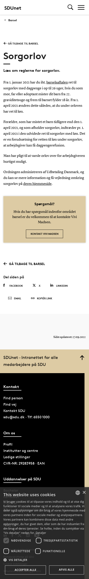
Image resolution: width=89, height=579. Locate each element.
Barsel (12, 20)
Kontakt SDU (14, 411)
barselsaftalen (57, 82)
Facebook (13, 285)
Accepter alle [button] (25, 570)
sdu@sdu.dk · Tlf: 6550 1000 (26, 417)
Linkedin (59, 285)
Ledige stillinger (16, 457)
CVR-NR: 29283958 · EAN (24, 463)
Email (14, 298)
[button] (44, 560)
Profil (7, 444)
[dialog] (44, 533)
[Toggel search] (70, 7)
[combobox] (77, 493)
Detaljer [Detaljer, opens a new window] (41, 533)
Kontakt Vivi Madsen (45, 233)
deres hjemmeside (37, 184)
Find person (13, 398)
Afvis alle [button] (66, 570)
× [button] (84, 492)
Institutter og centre (20, 451)
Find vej (9, 404)
